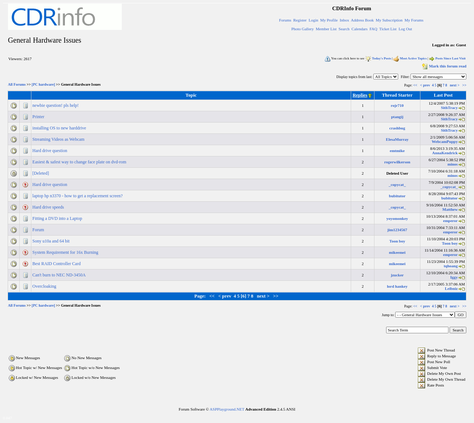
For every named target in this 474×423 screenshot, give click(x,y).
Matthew (450, 209)
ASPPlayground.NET (227, 409)
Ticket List (388, 29)
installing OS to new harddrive (59, 128)
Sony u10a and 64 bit (51, 241)
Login (313, 20)
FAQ (373, 29)
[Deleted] (41, 173)
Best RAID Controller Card (57, 263)
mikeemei (397, 252)
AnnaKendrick (445, 153)
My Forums (414, 20)
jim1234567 (397, 230)
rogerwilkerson (397, 162)
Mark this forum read (443, 66)
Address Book (362, 20)
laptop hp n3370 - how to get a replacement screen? (78, 195)
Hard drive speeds (48, 207)
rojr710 (397, 105)
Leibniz (451, 288)
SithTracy (449, 107)
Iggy (454, 277)
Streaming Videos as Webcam (59, 139)
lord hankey (397, 286)
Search (344, 29)
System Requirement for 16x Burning (66, 252)
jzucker (397, 275)
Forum (38, 229)
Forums (285, 20)
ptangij (397, 117)
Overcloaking (44, 286)
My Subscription (389, 20)
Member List (326, 29)
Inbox (344, 20)
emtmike (397, 150)
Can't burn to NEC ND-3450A (59, 275)
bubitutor (397, 196)
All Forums (17, 85)
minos (452, 164)
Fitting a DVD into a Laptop (57, 218)
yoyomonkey (397, 218)
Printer (39, 116)
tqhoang (451, 266)
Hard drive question (50, 150)
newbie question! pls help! (56, 105)
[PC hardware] (43, 85)
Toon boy (397, 241)
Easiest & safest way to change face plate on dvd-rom (80, 161)
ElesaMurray (397, 139)
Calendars (359, 29)
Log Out (405, 29)
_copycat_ (397, 184)
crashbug (397, 128)
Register (300, 20)
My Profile (329, 20)
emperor (450, 220)
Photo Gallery (302, 29)
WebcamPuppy (445, 141)
